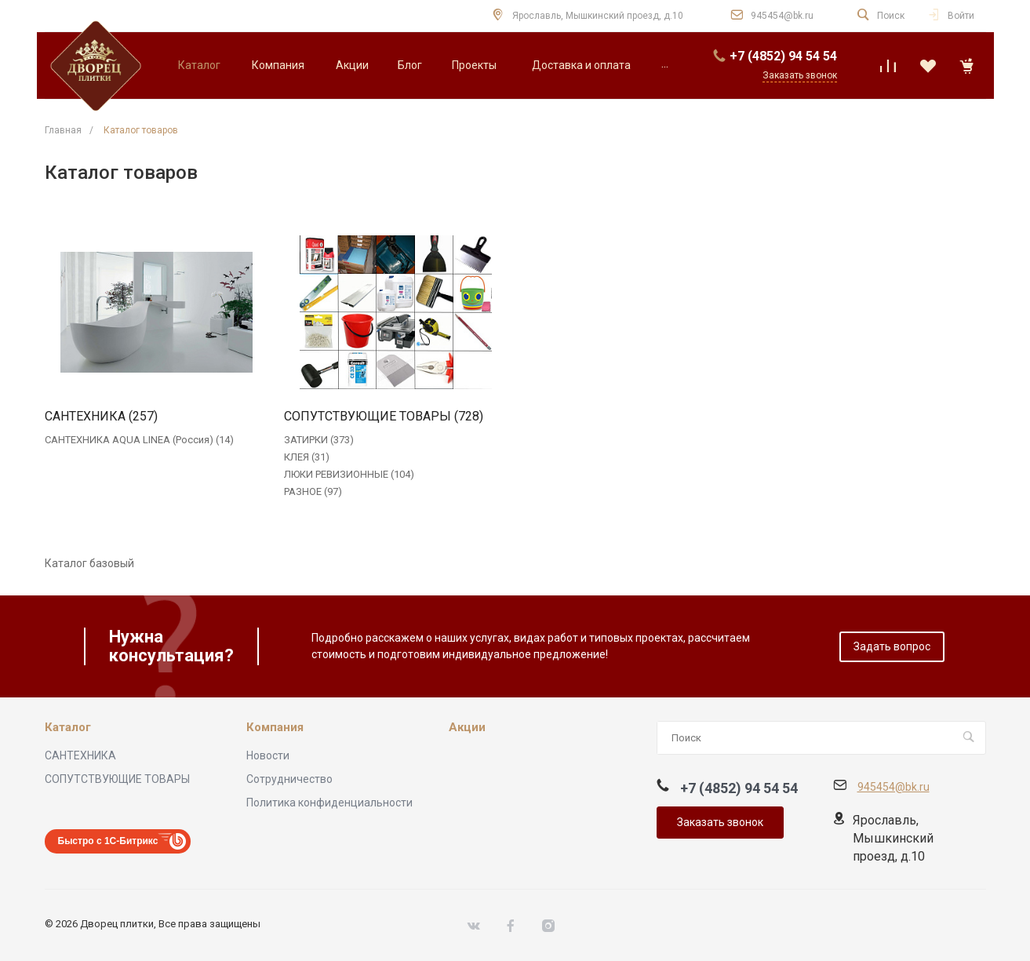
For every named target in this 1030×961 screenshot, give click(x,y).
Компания (275, 727)
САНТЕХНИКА (80, 755)
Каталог (68, 727)
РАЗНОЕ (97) (313, 491)
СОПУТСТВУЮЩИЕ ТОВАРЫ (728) (383, 417)
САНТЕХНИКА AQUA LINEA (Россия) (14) (139, 440)
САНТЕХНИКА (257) (101, 417)
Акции (467, 727)
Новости (267, 755)
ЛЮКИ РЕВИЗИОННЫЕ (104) (349, 474)
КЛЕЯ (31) (306, 457)
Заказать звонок (720, 822)
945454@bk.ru (782, 15)
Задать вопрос (891, 646)
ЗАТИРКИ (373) (319, 440)
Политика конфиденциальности (329, 802)
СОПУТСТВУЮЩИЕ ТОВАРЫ (117, 779)
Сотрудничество (289, 779)
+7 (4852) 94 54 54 (783, 56)
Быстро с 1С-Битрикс (108, 840)
